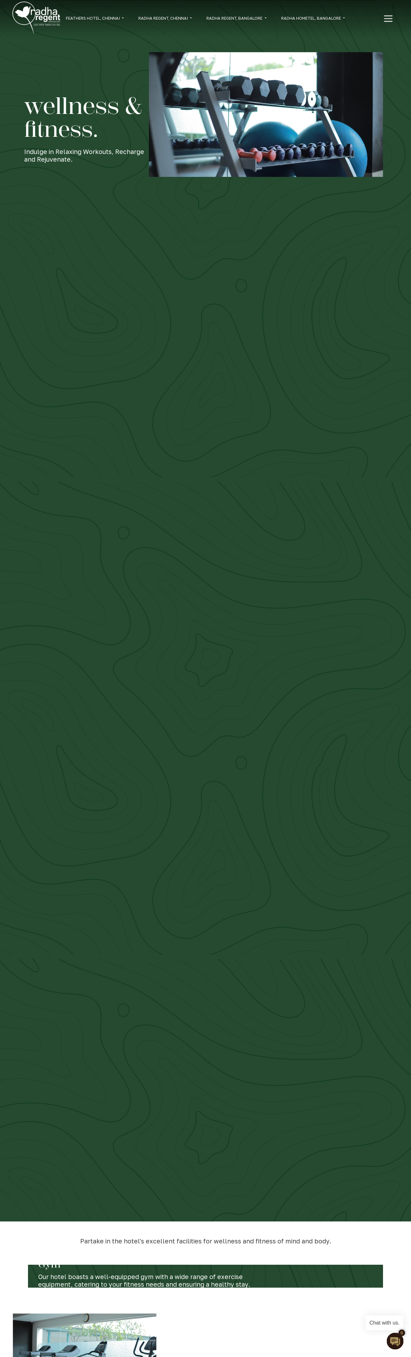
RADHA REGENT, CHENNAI (163, 18)
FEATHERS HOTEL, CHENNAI (93, 18)
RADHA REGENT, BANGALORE (234, 18)
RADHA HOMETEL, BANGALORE (311, 18)
